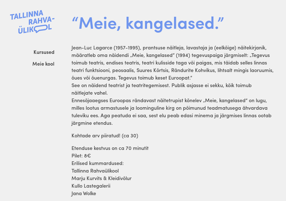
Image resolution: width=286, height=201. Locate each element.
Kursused (44, 51)
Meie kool (43, 63)
